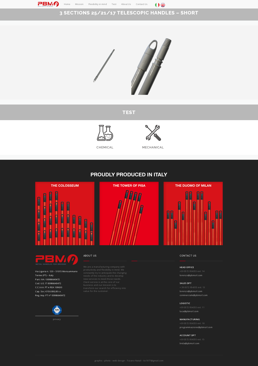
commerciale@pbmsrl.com (194, 295)
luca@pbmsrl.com (189, 311)
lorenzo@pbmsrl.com (191, 275)
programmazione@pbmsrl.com (196, 327)
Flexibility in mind (98, 4)
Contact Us (141, 4)
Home (67, 4)
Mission (79, 4)
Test (114, 4)
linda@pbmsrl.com (189, 343)
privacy (57, 319)
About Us (126, 4)
